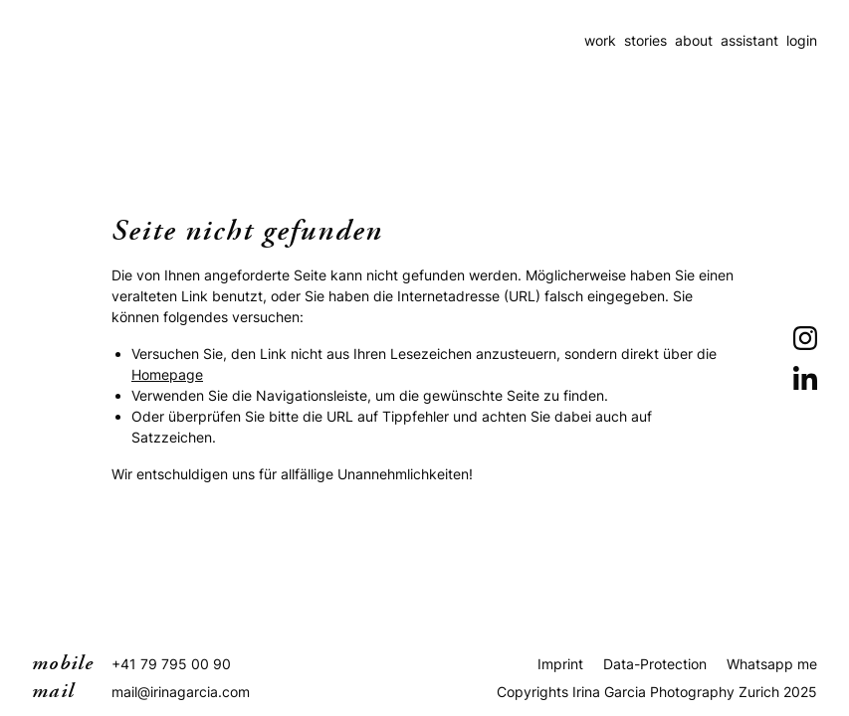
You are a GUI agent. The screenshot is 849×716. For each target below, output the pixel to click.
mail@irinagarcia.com (180, 691)
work (600, 40)
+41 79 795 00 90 (171, 663)
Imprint (560, 663)
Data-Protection (655, 663)
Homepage (167, 374)
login (801, 40)
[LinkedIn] (805, 378)
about (694, 40)
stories (645, 40)
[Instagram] (805, 338)
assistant (749, 40)
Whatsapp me (772, 663)
